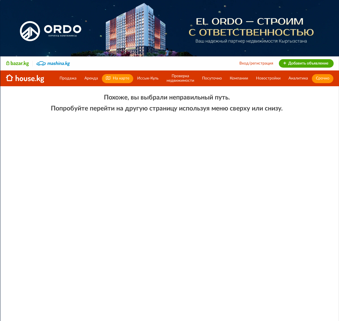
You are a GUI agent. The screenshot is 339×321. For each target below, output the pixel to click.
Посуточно (212, 78)
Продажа (68, 78)
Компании (239, 78)
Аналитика (298, 78)
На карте (117, 78)
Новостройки (268, 78)
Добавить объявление (305, 63)
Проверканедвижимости (180, 78)
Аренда (91, 78)
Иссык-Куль (148, 78)
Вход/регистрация (256, 63)
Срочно (322, 78)
